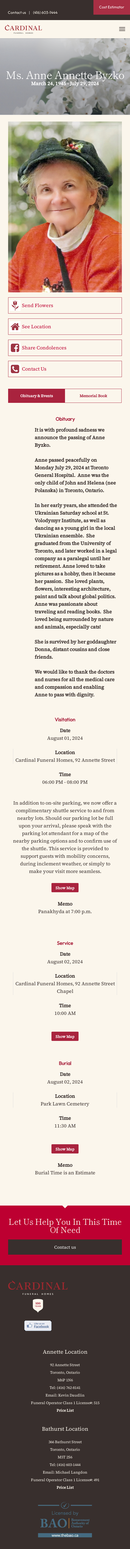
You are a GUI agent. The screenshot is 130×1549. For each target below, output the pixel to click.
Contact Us (34, 368)
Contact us (17, 12)
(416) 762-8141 (68, 1387)
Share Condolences (44, 347)
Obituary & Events (36, 396)
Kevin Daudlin (71, 1395)
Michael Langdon (71, 1472)
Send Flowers (37, 305)
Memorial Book (93, 396)
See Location (36, 326)
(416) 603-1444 (45, 12)
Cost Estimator (111, 7)
